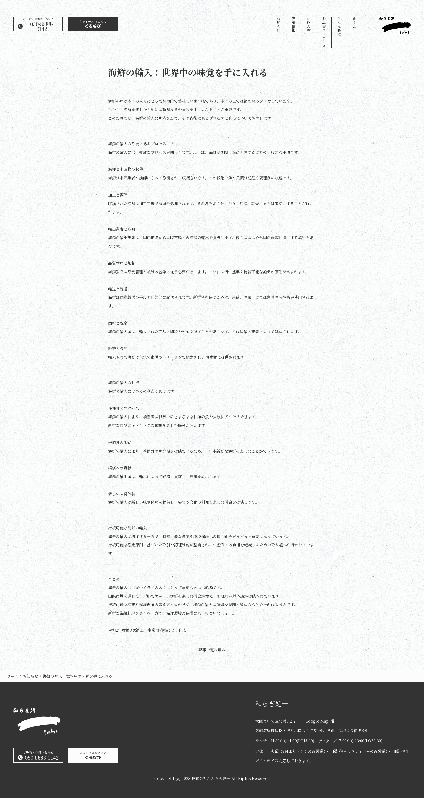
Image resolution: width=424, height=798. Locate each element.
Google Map (317, 721)
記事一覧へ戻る (212, 650)
